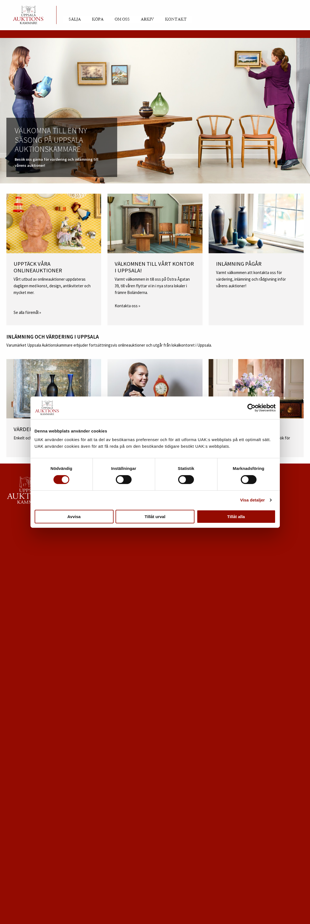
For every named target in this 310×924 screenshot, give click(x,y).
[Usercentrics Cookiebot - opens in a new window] (251, 408)
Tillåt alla (236, 516)
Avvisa (74, 516)
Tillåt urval (155, 516)
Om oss (122, 19)
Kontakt (176, 19)
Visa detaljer (252, 500)
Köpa (98, 19)
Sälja (75, 19)
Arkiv (147, 19)
